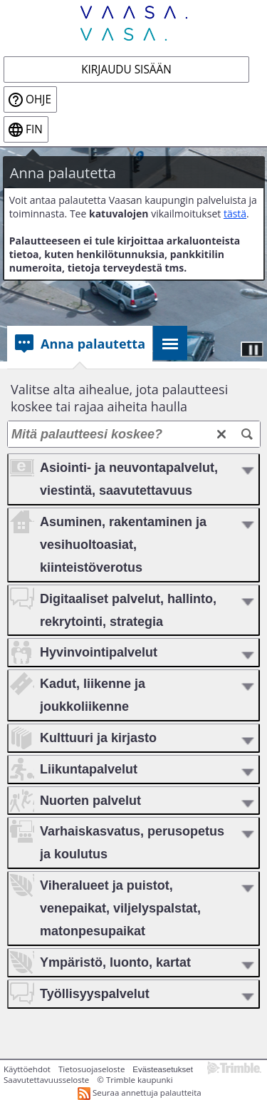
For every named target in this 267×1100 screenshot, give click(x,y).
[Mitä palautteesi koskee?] (134, 434)
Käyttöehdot (27, 1069)
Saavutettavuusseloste (46, 1079)
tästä (235, 213)
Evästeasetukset (162, 1069)
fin (34, 129)
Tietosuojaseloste (91, 1069)
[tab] (79, 343)
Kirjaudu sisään (126, 69)
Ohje (38, 99)
